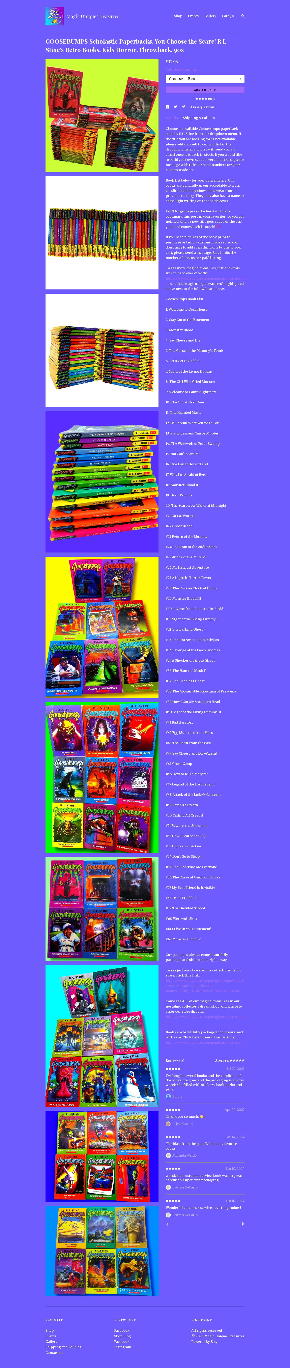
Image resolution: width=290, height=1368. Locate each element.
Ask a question (202, 107)
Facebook (121, 1330)
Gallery (210, 16)
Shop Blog (122, 1336)
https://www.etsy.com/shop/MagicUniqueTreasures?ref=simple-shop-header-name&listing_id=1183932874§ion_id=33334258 (205, 985)
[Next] (242, 1224)
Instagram (122, 1347)
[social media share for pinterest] (184, 107)
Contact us (54, 1353)
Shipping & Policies (199, 118)
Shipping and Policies (63, 1347)
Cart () (228, 16)
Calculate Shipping (181, 69)
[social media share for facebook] (168, 107)
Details (172, 118)
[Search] (242, 16)
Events (193, 16)
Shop (178, 16)
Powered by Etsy (204, 1342)
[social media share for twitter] (176, 107)
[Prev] (167, 1225)
